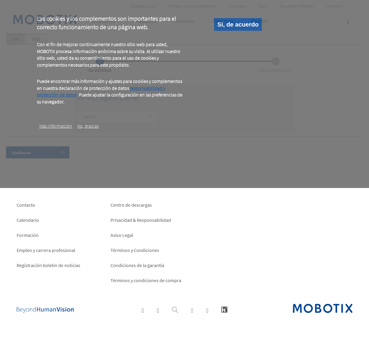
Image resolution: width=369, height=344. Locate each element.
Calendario (28, 220)
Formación (28, 235)
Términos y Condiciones (135, 250)
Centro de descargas (131, 205)
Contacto (26, 205)
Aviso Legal (122, 235)
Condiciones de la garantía (137, 265)
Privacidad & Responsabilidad (141, 220)
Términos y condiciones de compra (146, 280)
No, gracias (88, 126)
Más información (55, 126)
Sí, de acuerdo (238, 24)
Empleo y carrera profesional (46, 250)
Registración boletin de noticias (48, 265)
